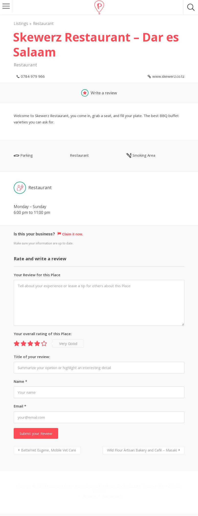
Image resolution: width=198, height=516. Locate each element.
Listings (21, 23)
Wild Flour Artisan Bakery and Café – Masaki (142, 450)
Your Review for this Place (37, 275)
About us (89, 496)
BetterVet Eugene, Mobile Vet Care (48, 450)
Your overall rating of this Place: (43, 333)
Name (20, 381)
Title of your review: (32, 356)
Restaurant (43, 23)
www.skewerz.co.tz (168, 76)
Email (20, 406)
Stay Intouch (112, 496)
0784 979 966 (33, 76)
